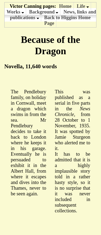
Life (83, 6)
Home (65, 6)
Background (43, 12)
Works (15, 12)
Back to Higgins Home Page (67, 20)
